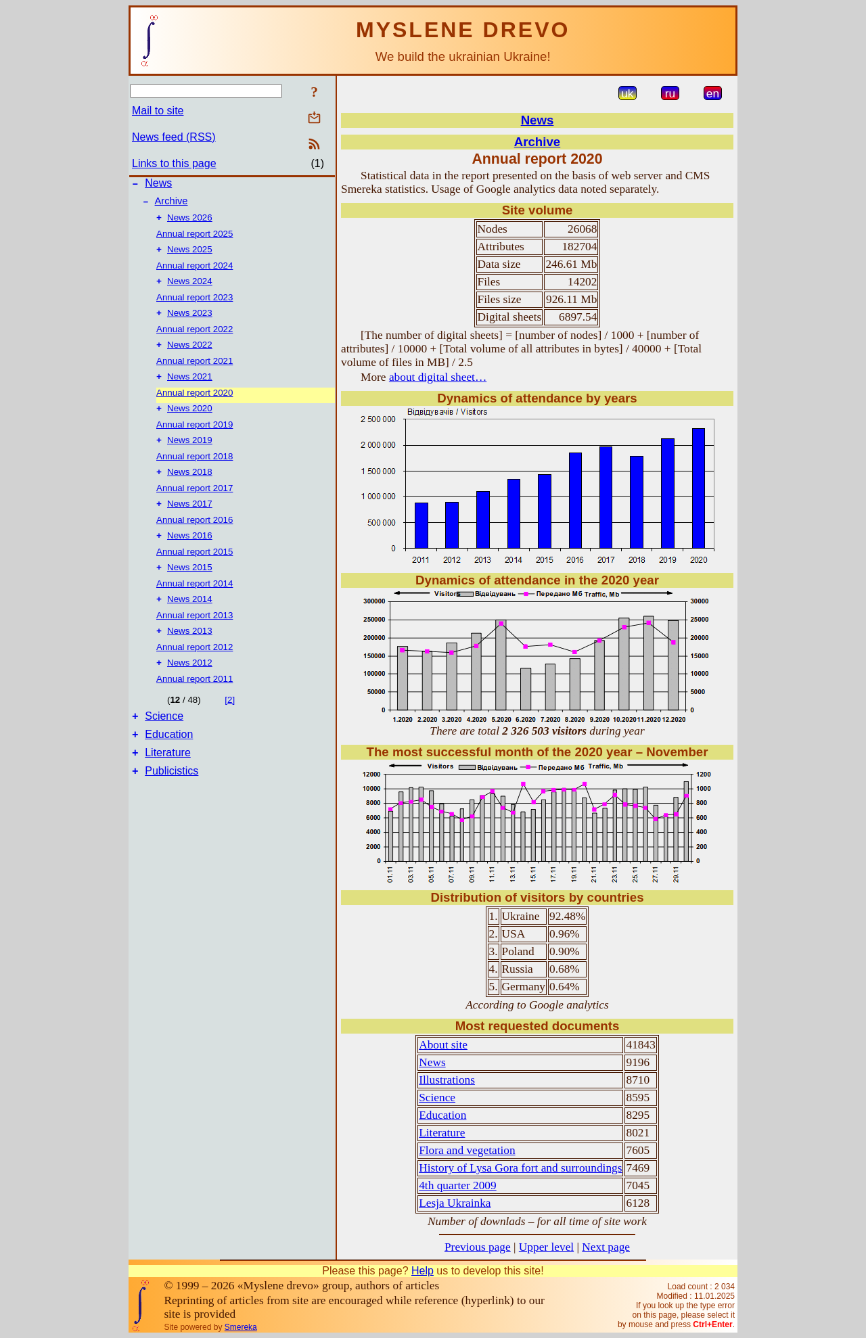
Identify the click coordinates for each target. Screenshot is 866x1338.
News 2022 (189, 355)
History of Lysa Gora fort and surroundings (520, 1167)
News (158, 185)
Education (169, 762)
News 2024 (189, 289)
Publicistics (171, 803)
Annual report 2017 (194, 504)
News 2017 (189, 521)
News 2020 (189, 422)
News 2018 (189, 488)
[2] (230, 724)
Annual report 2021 (194, 372)
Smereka (241, 1327)
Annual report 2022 (194, 338)
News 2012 (189, 687)
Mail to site (157, 110)
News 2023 (189, 322)
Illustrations (447, 1080)
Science (164, 742)
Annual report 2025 (194, 239)
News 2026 (189, 223)
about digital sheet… (437, 377)
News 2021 (189, 389)
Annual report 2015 (194, 571)
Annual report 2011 (194, 703)
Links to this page (174, 163)
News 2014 (189, 621)
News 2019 (189, 455)
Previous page (478, 1247)
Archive (171, 205)
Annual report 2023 (194, 305)
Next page (606, 1247)
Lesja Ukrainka (455, 1203)
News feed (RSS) (174, 137)
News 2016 (189, 554)
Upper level (546, 1247)
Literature (168, 783)
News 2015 (189, 587)
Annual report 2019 (194, 438)
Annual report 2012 (194, 670)
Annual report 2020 (194, 405)
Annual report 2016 (194, 537)
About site (443, 1044)
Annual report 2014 (194, 604)
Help (422, 1270)
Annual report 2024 (194, 272)
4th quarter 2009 (458, 1185)
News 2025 (189, 256)
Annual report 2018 (194, 471)
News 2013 (189, 654)
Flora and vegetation (467, 1150)
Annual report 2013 (194, 637)
